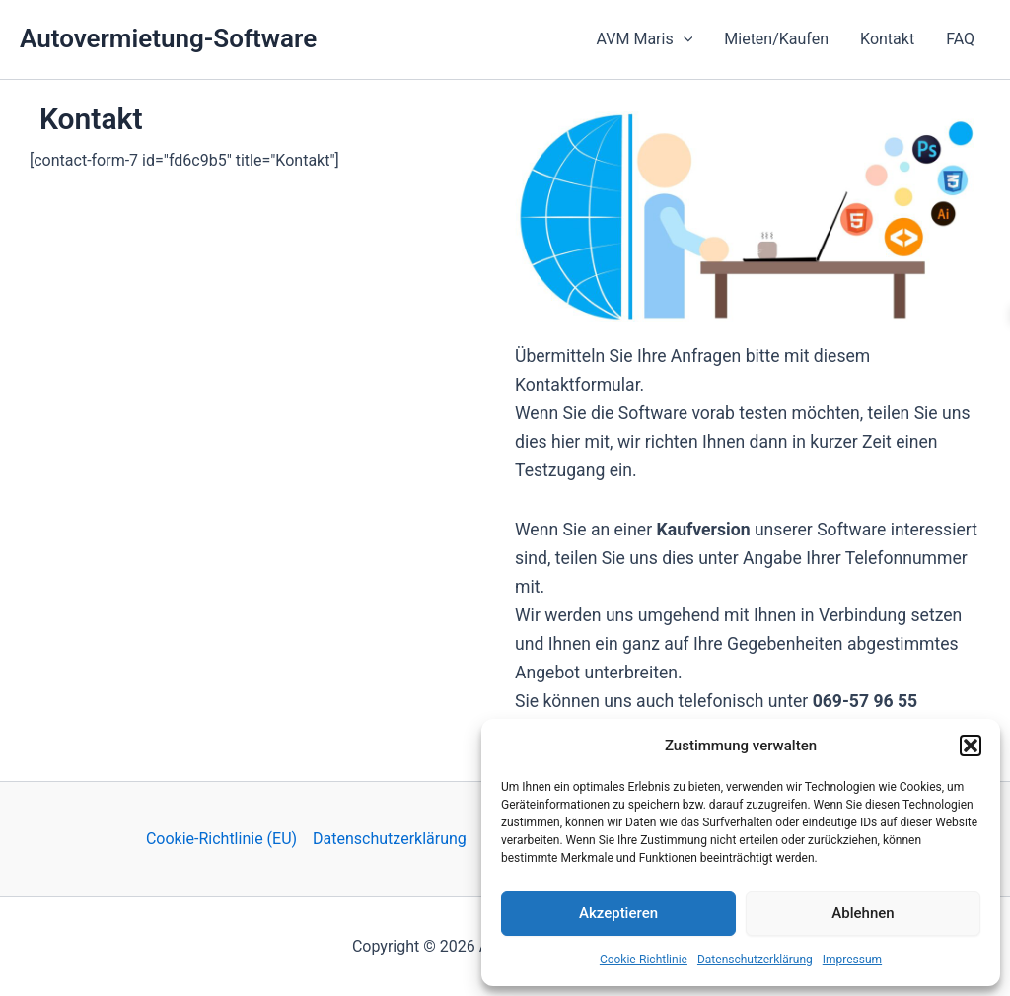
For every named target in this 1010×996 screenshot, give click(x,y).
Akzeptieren (618, 913)
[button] (970, 745)
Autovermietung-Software (168, 38)
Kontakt (887, 39)
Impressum (852, 959)
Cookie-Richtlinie (643, 959)
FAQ (960, 39)
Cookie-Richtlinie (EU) (221, 838)
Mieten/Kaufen (776, 39)
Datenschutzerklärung (755, 959)
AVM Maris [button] (645, 39)
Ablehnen (862, 913)
